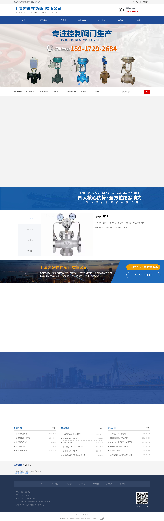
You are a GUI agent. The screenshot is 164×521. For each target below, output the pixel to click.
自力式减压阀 (72, 91)
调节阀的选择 (21, 446)
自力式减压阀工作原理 (118, 434)
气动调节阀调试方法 (23, 451)
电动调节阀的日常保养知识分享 (74, 455)
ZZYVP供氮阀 (115, 451)
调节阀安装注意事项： (24, 438)
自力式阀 (28, 473)
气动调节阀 (30, 91)
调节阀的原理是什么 (70, 451)
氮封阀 (56, 91)
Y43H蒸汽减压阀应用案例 (119, 446)
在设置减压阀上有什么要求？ (73, 447)
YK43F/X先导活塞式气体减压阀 (121, 442)
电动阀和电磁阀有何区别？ (72, 434)
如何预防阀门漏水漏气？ (72, 438)
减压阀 (83, 91)
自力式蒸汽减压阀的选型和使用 (121, 455)
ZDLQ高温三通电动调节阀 (119, 438)
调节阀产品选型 (21, 442)
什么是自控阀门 (68, 442)
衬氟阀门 (98, 91)
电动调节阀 (44, 91)
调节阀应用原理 (21, 434)
